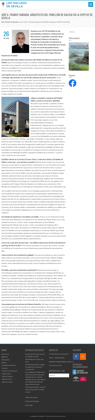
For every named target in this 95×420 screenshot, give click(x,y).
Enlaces (4, 363)
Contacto (5, 368)
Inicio (2, 22)
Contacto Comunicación (9, 371)
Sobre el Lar (5, 354)
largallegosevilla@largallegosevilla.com (61, 362)
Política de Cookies (31, 397)
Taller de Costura (7, 382)
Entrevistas (15, 22)
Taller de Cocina (7, 379)
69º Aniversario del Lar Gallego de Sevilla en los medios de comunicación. (35, 367)
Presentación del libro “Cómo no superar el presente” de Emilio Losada (35, 389)
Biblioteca (5, 357)
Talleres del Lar (6, 374)
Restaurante (5, 360)
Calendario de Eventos (9, 365)
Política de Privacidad (32, 401)
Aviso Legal (28, 405)
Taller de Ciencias (7, 376)
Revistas (8, 22)
